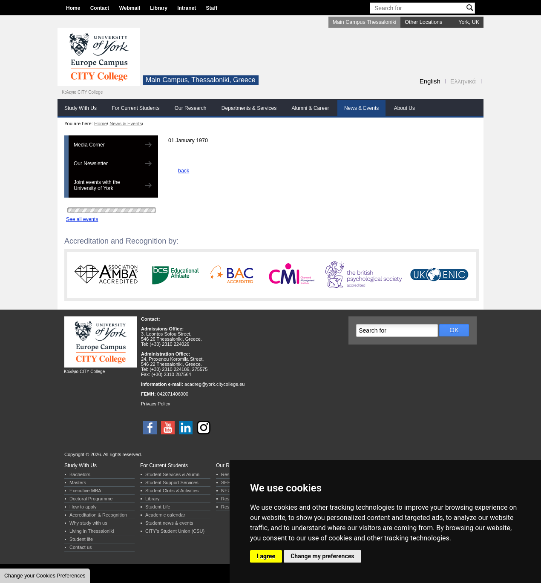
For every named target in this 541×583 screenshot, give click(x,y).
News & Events (361, 108)
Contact (99, 8)
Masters (77, 482)
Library (158, 8)
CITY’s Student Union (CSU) (174, 531)
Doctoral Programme (90, 498)
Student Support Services (172, 482)
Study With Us (80, 108)
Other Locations (423, 22)
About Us (404, 108)
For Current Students (135, 108)
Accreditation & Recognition (98, 514)
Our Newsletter (91, 164)
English (430, 81)
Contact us (80, 547)
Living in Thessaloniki (91, 531)
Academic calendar (165, 514)
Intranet (186, 8)
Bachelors (79, 474)
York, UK (468, 22)
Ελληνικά (463, 81)
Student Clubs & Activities (172, 490)
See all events (82, 219)
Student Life (157, 506)
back (183, 171)
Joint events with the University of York (97, 185)
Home (73, 8)
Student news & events (169, 523)
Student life (81, 539)
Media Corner (89, 145)
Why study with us (88, 523)
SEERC (229, 482)
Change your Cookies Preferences (45, 576)
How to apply (83, 506)
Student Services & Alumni (173, 474)
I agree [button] (266, 556)
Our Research (191, 108)
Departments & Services (249, 108)
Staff (212, 8)
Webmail (129, 8)
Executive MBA (85, 490)
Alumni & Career (310, 108)
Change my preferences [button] (322, 556)
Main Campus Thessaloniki (364, 22)
